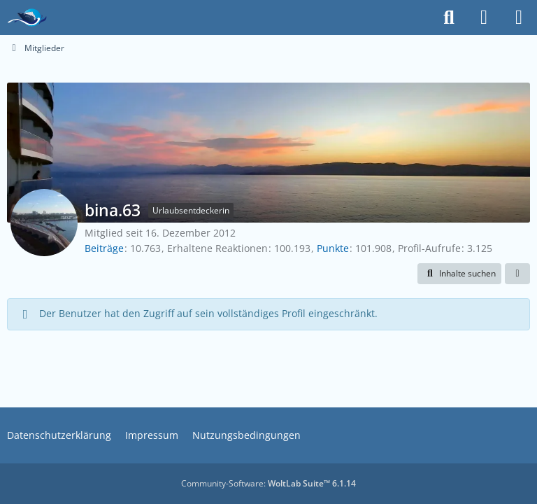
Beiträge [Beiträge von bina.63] (104, 248)
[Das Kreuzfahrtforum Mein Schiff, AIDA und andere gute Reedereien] (27, 17)
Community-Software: (268, 483)
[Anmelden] (484, 17)
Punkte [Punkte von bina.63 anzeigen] (333, 248)
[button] (459, 273)
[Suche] (449, 17)
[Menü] (519, 17)
